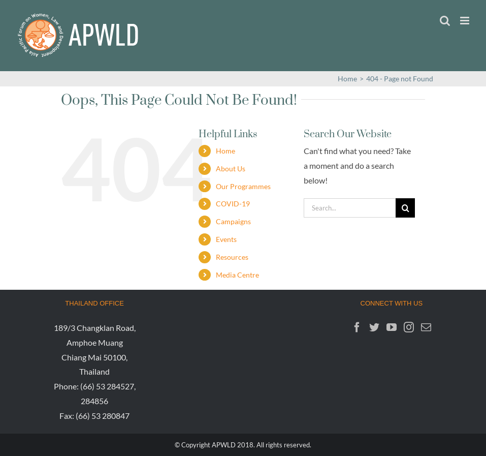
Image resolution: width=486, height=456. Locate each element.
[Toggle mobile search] (445, 20)
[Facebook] (357, 327)
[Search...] (350, 208)
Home (225, 150)
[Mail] (426, 327)
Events (226, 239)
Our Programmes (243, 186)
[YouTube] (391, 327)
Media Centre (237, 274)
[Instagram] (409, 327)
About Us (230, 168)
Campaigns (233, 221)
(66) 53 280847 (102, 415)
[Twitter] (374, 327)
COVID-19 (233, 203)
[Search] (405, 208)
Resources (232, 257)
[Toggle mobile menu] (465, 20)
